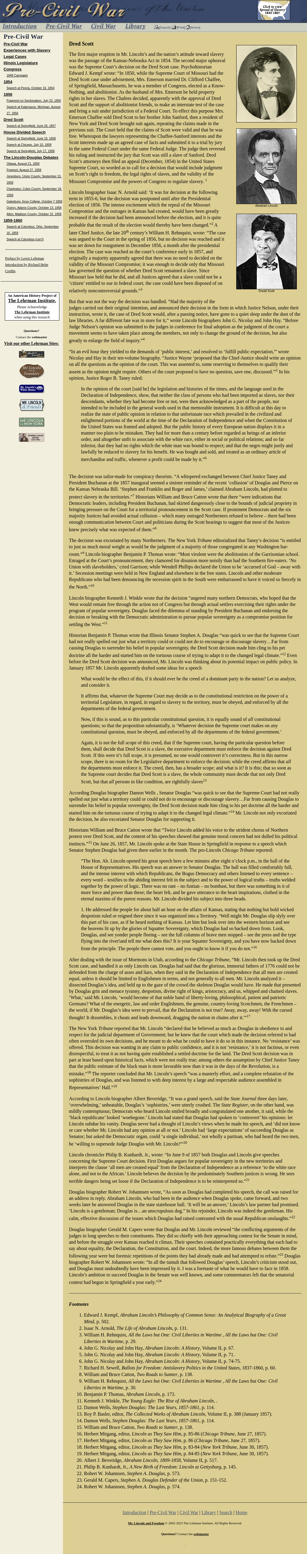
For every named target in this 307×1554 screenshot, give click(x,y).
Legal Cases (15, 56)
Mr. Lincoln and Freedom (146, 1523)
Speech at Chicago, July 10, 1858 (29, 144)
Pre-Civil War (16, 44)
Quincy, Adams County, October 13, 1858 (34, 207)
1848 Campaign (17, 75)
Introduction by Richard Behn (26, 265)
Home (241, 1512)
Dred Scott (13, 119)
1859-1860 (13, 220)
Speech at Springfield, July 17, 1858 (31, 151)
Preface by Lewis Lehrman (24, 258)
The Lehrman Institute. (32, 300)
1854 (8, 82)
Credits (10, 271)
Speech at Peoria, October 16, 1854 (31, 88)
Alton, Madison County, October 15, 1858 (34, 214)
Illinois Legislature (21, 63)
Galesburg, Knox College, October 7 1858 (34, 201)
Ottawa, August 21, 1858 (23, 163)
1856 (8, 94)
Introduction (134, 1512)
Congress (13, 69)
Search (225, 1512)
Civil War (189, 1512)
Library (208, 1512)
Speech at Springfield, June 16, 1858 (31, 138)
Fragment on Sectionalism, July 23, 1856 (34, 100)
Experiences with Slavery (27, 50)
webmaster (39, 337)
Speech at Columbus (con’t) (25, 239)
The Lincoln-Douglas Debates (31, 157)
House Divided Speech (25, 132)
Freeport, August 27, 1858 (24, 170)
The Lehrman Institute (31, 312)
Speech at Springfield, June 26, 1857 (31, 126)
